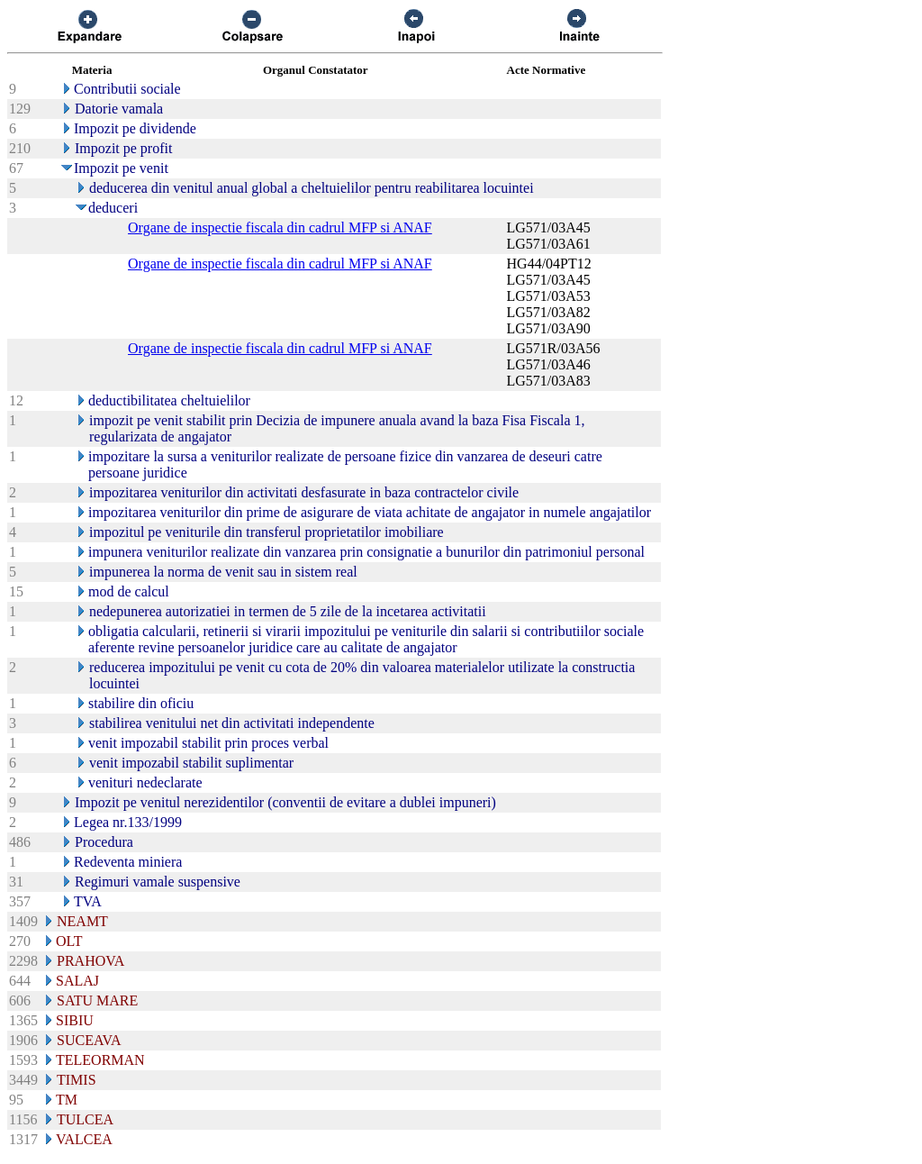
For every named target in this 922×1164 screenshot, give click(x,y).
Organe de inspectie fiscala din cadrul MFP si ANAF (280, 227)
